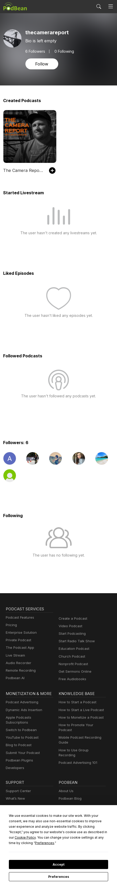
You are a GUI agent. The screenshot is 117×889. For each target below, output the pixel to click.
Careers (65, 801)
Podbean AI (14, 678)
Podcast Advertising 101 (77, 753)
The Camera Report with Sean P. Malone (23, 170)
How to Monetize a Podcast (80, 717)
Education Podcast (73, 649)
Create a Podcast (72, 618)
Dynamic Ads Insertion (23, 710)
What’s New (15, 794)
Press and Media (71, 809)
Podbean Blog (69, 794)
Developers (14, 763)
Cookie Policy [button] (61, 837)
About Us (66, 786)
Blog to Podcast (18, 740)
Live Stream (15, 655)
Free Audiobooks (71, 679)
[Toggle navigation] (110, 6)
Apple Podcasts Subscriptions (28, 717)
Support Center (17, 786)
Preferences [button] (71, 843)
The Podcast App (19, 648)
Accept (58, 864)
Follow (41, 64)
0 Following (62, 51)
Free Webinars (17, 801)
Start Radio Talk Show (76, 641)
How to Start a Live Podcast (80, 710)
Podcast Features (19, 617)
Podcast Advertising (21, 702)
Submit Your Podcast (22, 748)
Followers (34, 51)
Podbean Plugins (19, 755)
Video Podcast (70, 626)
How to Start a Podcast (76, 702)
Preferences (58, 877)
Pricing (11, 625)
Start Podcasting (71, 634)
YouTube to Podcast (21, 732)
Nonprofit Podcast (72, 664)
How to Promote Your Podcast (81, 725)
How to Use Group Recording (81, 745)
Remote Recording (20, 670)
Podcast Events (18, 809)
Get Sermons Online (74, 671)
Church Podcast (71, 656)
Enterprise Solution (20, 632)
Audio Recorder (18, 663)
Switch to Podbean (20, 725)
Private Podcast (18, 640)
